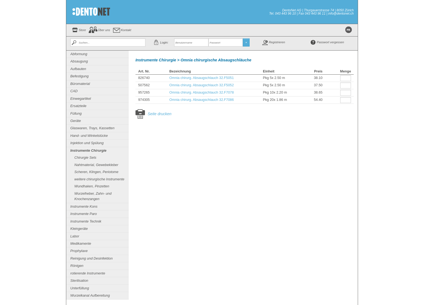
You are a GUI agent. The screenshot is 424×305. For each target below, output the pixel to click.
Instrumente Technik (85, 221)
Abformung (78, 54)
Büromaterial (80, 84)
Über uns (104, 30)
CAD (74, 91)
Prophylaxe (79, 251)
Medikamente (80, 243)
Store (82, 30)
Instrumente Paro (83, 214)
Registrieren (277, 42)
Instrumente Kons (83, 206)
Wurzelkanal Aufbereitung (90, 295)
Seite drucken (159, 114)
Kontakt (126, 30)
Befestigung (79, 76)
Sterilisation (79, 281)
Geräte (75, 121)
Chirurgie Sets (85, 157)
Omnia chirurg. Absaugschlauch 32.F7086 (201, 100)
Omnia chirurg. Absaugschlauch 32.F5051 (201, 78)
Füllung (76, 113)
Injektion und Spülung (87, 143)
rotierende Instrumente (87, 273)
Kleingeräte (79, 229)
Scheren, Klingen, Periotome (96, 172)
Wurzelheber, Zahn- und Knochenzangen (92, 196)
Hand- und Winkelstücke (89, 136)
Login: (164, 42)
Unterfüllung (79, 288)
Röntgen (76, 266)
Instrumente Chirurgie (88, 150)
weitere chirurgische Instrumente (99, 179)
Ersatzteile (78, 106)
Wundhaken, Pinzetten (91, 186)
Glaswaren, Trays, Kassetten (92, 128)
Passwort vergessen (330, 42)
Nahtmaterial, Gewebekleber (96, 165)
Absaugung (79, 61)
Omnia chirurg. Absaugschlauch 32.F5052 (201, 85)
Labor (74, 236)
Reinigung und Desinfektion (91, 258)
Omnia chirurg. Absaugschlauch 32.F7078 (201, 92)
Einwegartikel (80, 99)
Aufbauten (78, 69)
